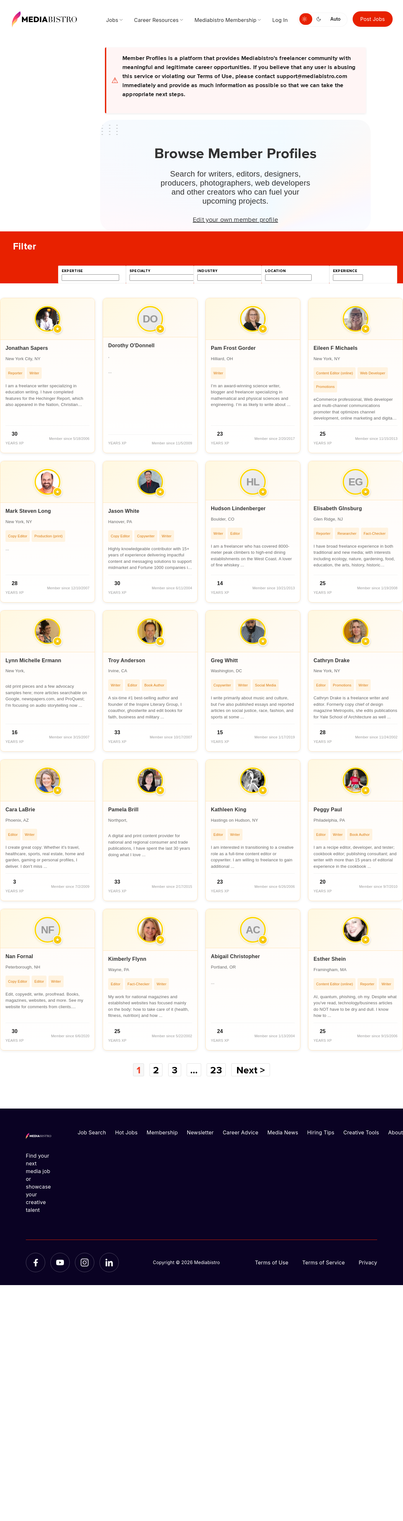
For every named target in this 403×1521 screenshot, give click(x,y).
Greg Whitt (224, 660)
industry (207, 271)
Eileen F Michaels (335, 348)
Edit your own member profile (235, 219)
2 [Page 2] (156, 1070)
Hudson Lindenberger (238, 508)
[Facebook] (35, 1262)
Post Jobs (372, 19)
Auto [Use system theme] (335, 19)
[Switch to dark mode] (320, 19)
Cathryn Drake (332, 660)
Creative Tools (361, 1132)
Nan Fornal (19, 956)
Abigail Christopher (235, 956)
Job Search (92, 1132)
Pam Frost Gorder (233, 348)
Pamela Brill (123, 809)
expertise (72, 271)
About (395, 1132)
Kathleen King (228, 809)
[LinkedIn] (109, 1262)
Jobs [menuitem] (112, 20)
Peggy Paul (328, 809)
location (275, 271)
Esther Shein (330, 959)
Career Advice (240, 1132)
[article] (47, 375)
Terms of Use (271, 1262)
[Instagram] (84, 1262)
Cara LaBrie (20, 809)
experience (345, 271)
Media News (282, 1132)
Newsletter (200, 1132)
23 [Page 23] (216, 1070)
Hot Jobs (126, 1132)
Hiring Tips (320, 1132)
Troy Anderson (126, 660)
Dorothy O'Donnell (131, 345)
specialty (139, 271)
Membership (162, 1132)
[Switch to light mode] (305, 19)
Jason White (123, 511)
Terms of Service (323, 1262)
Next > (250, 1070)
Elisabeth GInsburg (338, 508)
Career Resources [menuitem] (156, 20)
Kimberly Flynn (127, 959)
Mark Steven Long (28, 511)
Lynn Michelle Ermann (33, 660)
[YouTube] (60, 1262)
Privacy (368, 1262)
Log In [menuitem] (280, 20)
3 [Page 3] (175, 1070)
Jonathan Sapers (26, 348)
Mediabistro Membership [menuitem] (225, 20)
